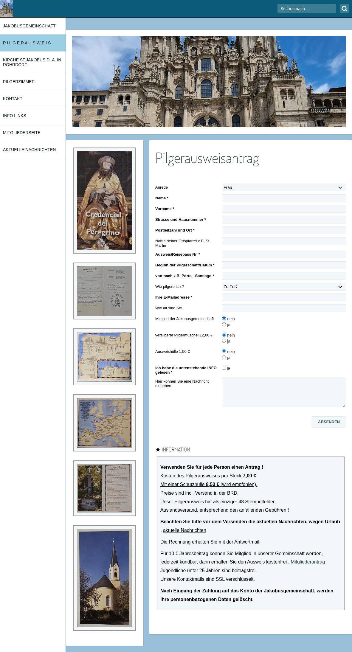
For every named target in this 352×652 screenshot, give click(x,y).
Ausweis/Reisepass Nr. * (177, 254)
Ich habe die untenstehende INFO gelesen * (186, 370)
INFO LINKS (14, 115)
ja (226, 324)
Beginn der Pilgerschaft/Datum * (185, 265)
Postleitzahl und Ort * (174, 230)
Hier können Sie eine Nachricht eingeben (182, 383)
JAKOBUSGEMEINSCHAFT (29, 26)
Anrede (161, 187)
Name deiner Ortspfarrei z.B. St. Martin (182, 243)
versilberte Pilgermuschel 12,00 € (184, 335)
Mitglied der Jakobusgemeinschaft (184, 318)
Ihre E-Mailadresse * (173, 297)
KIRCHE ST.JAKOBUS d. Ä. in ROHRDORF (32, 62)
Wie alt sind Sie (168, 308)
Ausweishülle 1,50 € (172, 351)
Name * (161, 198)
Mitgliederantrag (308, 561)
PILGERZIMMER (19, 81)
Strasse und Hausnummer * (180, 219)
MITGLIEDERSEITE (22, 132)
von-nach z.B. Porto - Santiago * (184, 276)
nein (228, 318)
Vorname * (164, 209)
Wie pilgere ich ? (169, 286)
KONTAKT (12, 98)
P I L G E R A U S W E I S (27, 43)
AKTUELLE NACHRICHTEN (29, 149)
